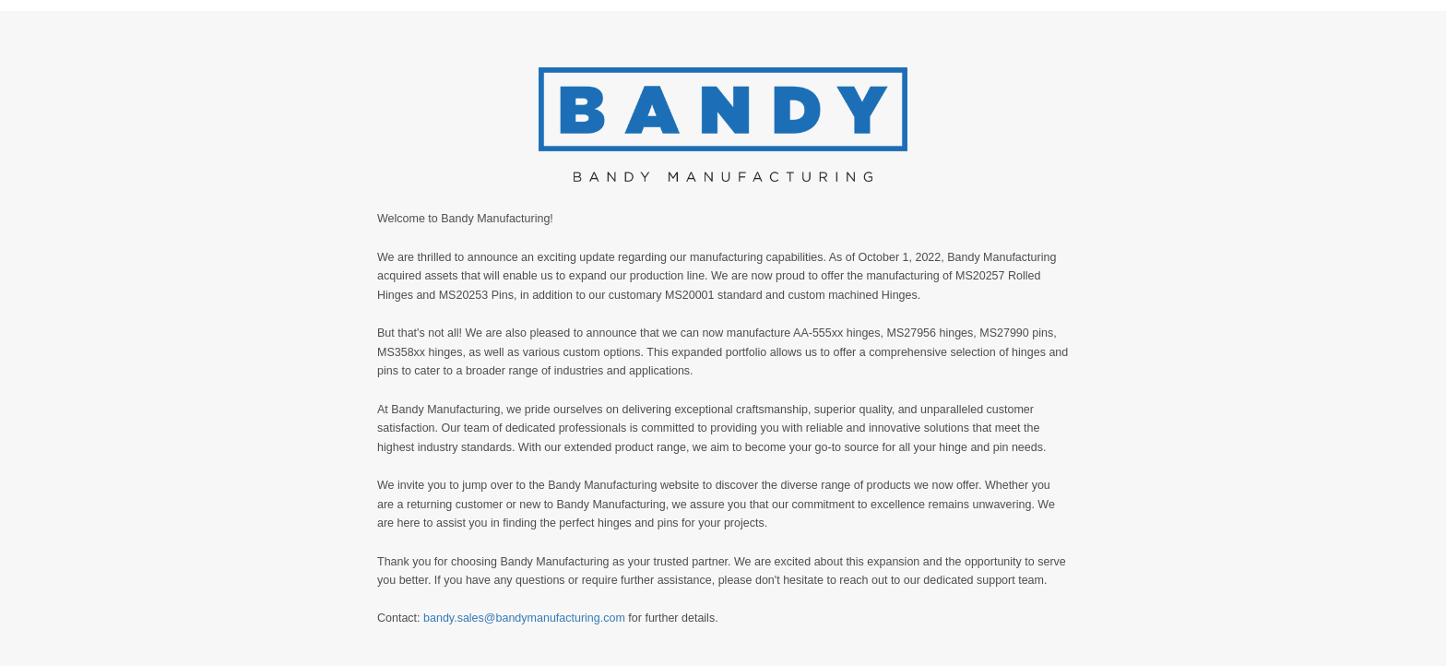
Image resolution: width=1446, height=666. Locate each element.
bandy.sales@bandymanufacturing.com (524, 618)
